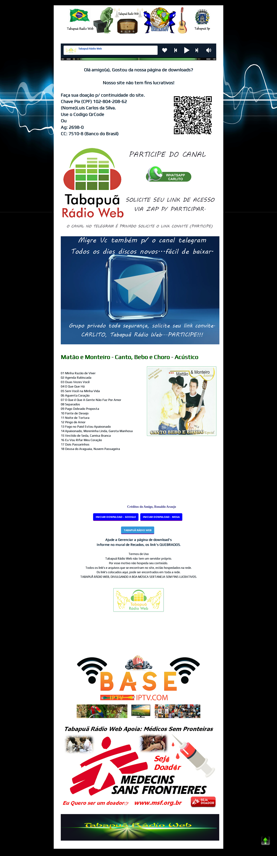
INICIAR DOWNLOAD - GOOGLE (116, 517)
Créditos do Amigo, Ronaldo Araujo (154, 506)
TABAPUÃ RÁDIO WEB (138, 530)
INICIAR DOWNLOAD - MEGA (161, 517)
